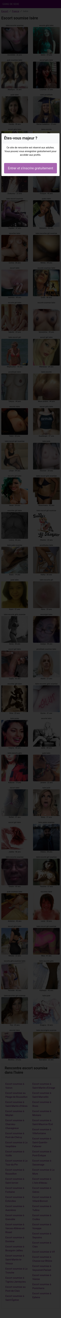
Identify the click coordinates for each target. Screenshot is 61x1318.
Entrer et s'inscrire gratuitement (30, 168)
